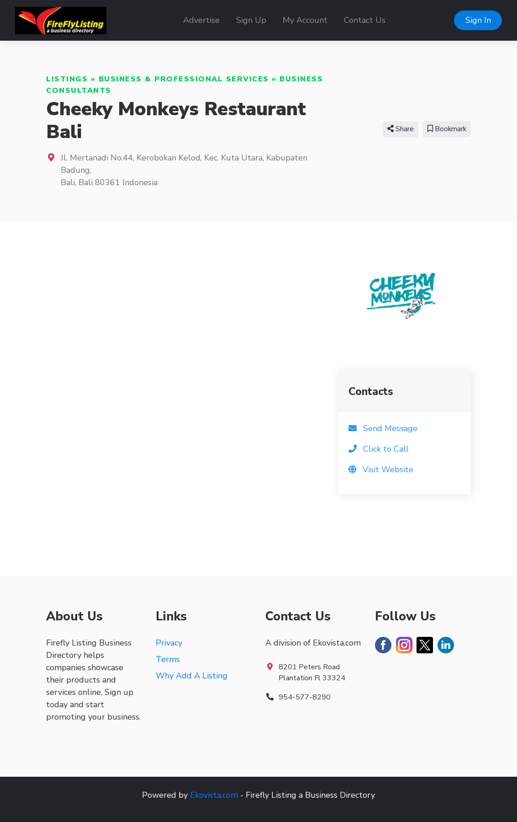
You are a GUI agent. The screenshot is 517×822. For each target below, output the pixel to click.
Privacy (169, 642)
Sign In (478, 20)
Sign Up (251, 20)
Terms (168, 659)
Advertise (201, 20)
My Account (305, 20)
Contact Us (364, 20)
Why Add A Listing (191, 675)
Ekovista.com (214, 795)
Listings (67, 79)
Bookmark (446, 129)
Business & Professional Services (184, 79)
